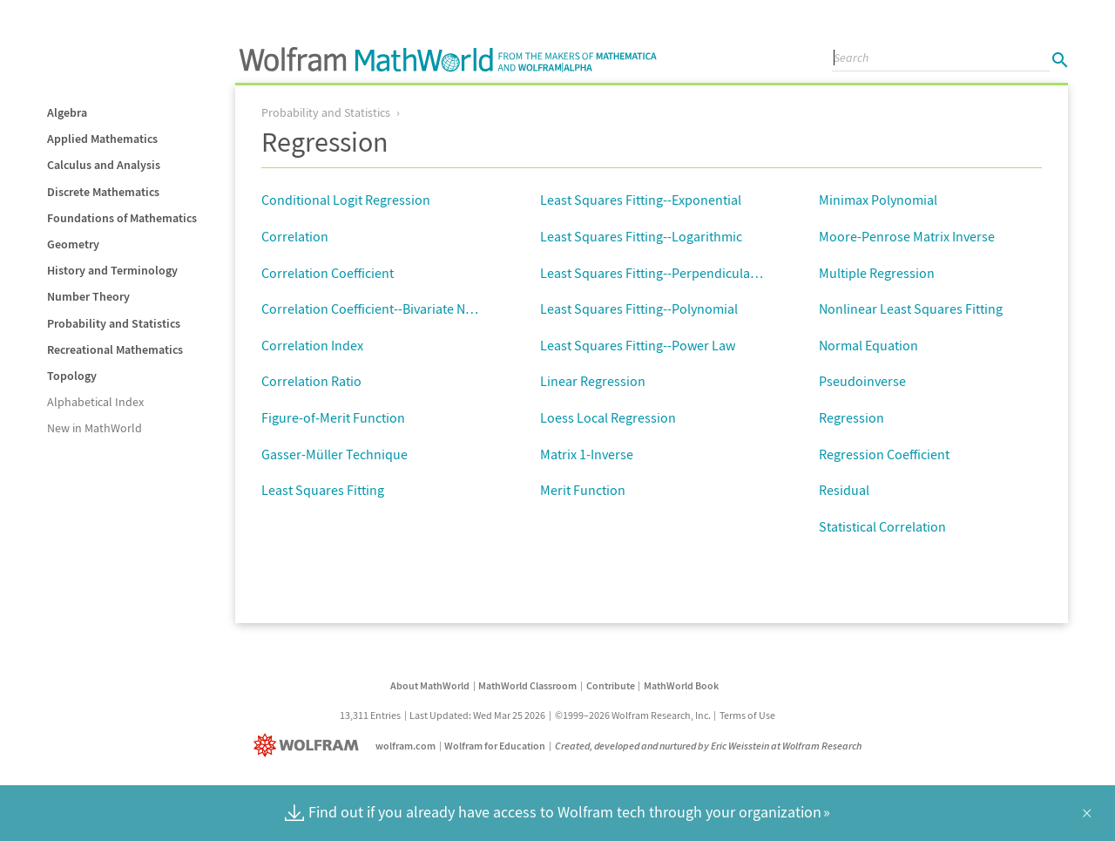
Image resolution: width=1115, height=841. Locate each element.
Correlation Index (312, 345)
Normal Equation (868, 345)
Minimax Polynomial (878, 199)
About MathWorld (430, 685)
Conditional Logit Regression (345, 199)
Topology (72, 375)
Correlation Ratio (311, 381)
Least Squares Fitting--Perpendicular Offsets (669, 272)
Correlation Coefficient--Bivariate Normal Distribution (417, 308)
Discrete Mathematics (103, 192)
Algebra (67, 112)
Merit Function (582, 489)
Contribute (610, 685)
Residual (844, 489)
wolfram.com (405, 745)
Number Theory (88, 296)
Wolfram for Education (494, 745)
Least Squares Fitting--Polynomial (639, 308)
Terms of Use (747, 715)
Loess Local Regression (608, 417)
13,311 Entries (370, 715)
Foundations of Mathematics (122, 218)
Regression (851, 417)
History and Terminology (112, 270)
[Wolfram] (309, 745)
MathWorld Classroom (527, 685)
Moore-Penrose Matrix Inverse (907, 236)
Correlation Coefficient (327, 272)
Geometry (73, 244)
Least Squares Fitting (322, 489)
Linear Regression (592, 381)
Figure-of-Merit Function (333, 417)
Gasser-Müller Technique (334, 454)
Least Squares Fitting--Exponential (640, 199)
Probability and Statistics (113, 323)
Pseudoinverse (862, 381)
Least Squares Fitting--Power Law (637, 345)
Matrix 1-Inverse (586, 454)
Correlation (294, 236)
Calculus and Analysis (103, 165)
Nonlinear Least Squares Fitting (911, 308)
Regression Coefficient (884, 454)
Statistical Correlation (882, 526)
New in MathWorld (94, 428)
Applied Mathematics (102, 138)
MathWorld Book (681, 685)
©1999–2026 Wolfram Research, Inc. (633, 715)
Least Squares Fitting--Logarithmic (641, 236)
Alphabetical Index (95, 402)
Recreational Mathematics (115, 349)
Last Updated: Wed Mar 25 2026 (477, 715)
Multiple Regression (877, 272)
